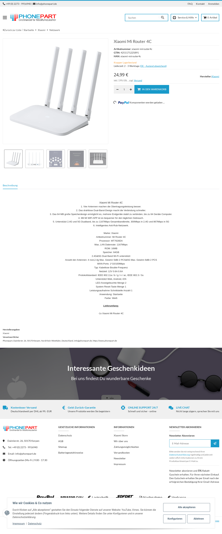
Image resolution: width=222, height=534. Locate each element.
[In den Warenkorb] (151, 89)
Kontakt (200, 3)
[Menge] (124, 89)
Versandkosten (122, 452)
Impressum (19, 523)
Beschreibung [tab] (10, 185)
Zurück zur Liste (12, 29)
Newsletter (120, 458)
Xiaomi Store (121, 435)
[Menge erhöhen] (130, 89)
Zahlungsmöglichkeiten (126, 446)
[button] (184, 17)
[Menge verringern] (117, 89)
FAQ (190, 3)
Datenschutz (35, 523)
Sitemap (62, 446)
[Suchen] (141, 18)
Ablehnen (199, 518)
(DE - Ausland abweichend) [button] (153, 66)
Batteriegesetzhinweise (70, 452)
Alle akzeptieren (186, 507)
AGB (60, 441)
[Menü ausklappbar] (5, 17)
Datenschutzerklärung (179, 454)
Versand (138, 80)
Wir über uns (121, 441)
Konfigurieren (175, 518)
